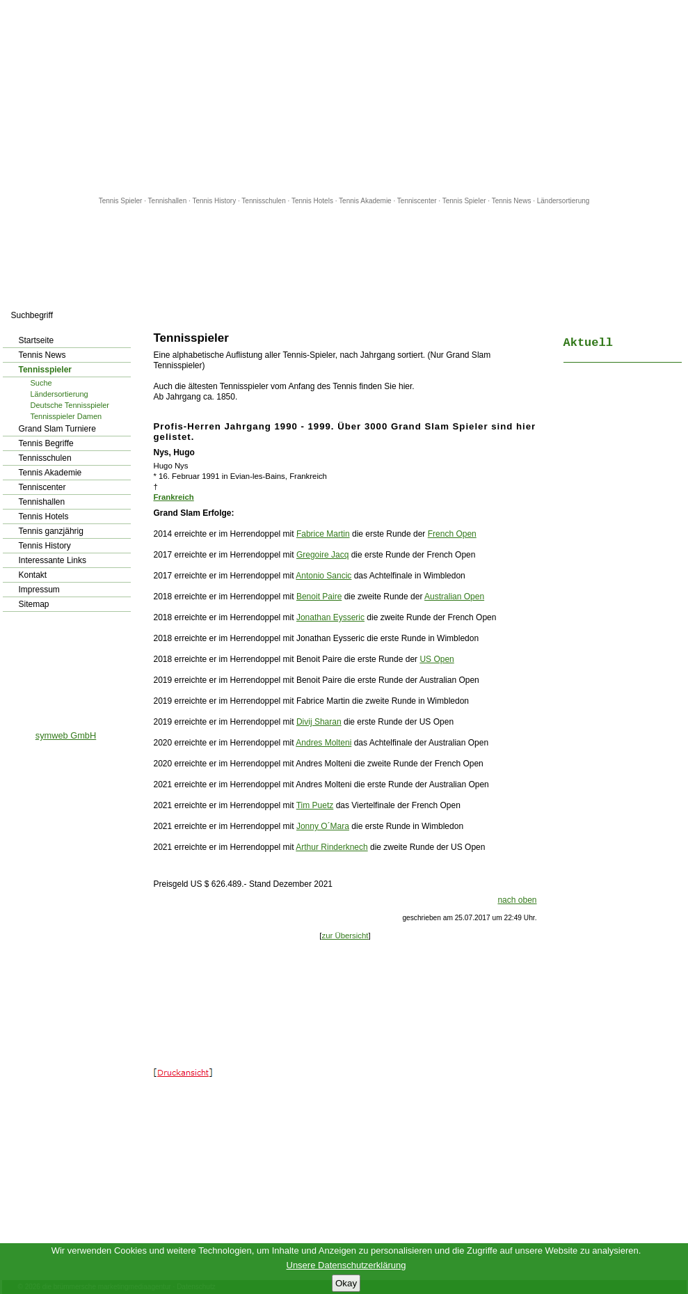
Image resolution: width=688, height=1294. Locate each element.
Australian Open (454, 596)
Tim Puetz (315, 805)
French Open (452, 534)
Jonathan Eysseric (330, 617)
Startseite (36, 340)
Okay (346, 1283)
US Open (436, 659)
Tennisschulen (263, 201)
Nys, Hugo (174, 452)
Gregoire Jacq (322, 555)
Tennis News (511, 201)
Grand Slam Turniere (57, 429)
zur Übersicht (344, 935)
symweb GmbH (65, 735)
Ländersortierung (563, 201)
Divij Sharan (319, 722)
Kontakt (33, 575)
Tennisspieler (45, 369)
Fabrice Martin (323, 534)
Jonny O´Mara (322, 826)
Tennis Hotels (313, 201)
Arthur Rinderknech (331, 847)
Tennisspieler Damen (66, 416)
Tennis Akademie (366, 201)
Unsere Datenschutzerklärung (346, 1265)
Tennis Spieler (121, 201)
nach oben (516, 900)
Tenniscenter (417, 201)
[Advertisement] (344, 97)
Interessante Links (52, 560)
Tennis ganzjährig (51, 531)
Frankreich (174, 497)
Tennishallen (168, 201)
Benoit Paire (319, 596)
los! (132, 315)
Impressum (39, 589)
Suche (41, 383)
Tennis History (214, 201)
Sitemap (34, 604)
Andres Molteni (323, 743)
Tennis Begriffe (46, 443)
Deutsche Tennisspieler (70, 405)
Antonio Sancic (323, 576)
